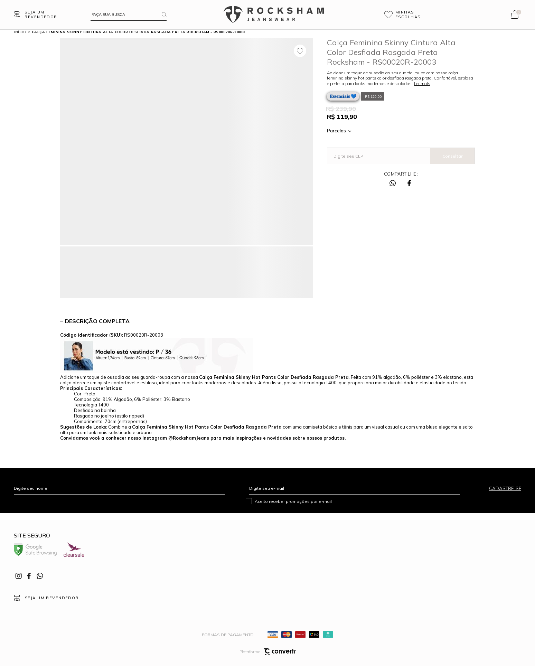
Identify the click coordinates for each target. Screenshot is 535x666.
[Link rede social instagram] (19, 576)
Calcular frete (452, 156)
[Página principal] (274, 14)
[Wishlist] (412, 14)
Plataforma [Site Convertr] (268, 651)
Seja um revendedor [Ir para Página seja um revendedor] (41, 14)
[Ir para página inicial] (20, 32)
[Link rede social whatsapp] (40, 576)
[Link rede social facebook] (29, 576)
